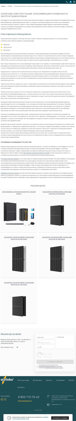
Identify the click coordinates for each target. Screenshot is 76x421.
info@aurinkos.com (57, 404)
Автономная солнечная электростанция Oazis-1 (19, 210)
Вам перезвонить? (25, 401)
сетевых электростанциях (10, 159)
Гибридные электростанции (10, 173)
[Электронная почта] (45, 347)
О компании (60, 380)
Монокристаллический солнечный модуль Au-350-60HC (57, 210)
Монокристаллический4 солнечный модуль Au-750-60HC (19, 301)
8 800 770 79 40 (28, 397)
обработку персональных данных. (54, 367)
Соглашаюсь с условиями (60, 418)
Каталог (71, 380)
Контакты (21, 387)
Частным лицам (23, 380)
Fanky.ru (48, 412)
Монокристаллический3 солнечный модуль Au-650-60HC (57, 256)
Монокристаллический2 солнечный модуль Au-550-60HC (19, 256)
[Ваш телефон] (45, 342)
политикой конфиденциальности (47, 366)
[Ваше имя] (45, 337)
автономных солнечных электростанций (36, 153)
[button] (74, 2)
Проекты (49, 380)
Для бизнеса (37, 380)
